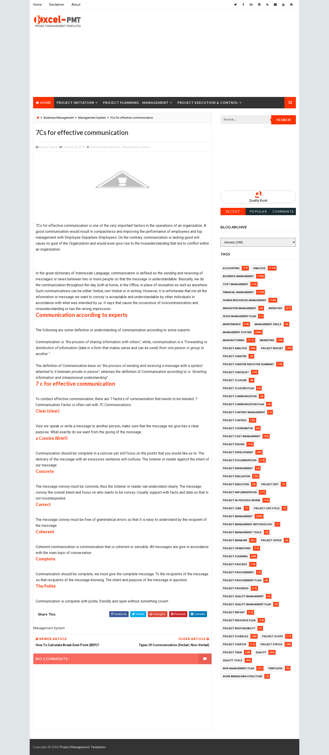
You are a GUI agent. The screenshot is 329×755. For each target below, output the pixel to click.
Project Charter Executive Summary (248, 364)
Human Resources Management (244, 300)
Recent (233, 211)
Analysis (259, 268)
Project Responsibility (239, 628)
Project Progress (236, 588)
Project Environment (238, 468)
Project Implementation (240, 492)
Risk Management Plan (238, 668)
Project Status (271, 644)
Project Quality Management (243, 596)
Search (283, 120)
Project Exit (270, 484)
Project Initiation (75, 102)
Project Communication (240, 396)
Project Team (232, 652)
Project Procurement (238, 572)
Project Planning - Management (136, 102)
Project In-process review (241, 500)
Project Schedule (235, 636)
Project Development (238, 452)
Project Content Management (244, 412)
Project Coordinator (238, 428)
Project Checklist (236, 372)
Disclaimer (56, 4)
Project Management (237, 516)
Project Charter (234, 356)
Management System (136, 147)
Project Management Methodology (247, 524)
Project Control (235, 420)
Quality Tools (232, 660)
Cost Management (235, 284)
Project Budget (272, 348)
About (76, 4)
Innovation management (239, 308)
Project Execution (236, 484)
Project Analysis (235, 348)
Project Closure (52, 114)
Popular (258, 211)
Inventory (275, 308)
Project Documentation (239, 460)
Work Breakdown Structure (242, 676)
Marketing (267, 340)
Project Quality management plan (247, 604)
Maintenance (232, 324)
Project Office (271, 540)
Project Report (234, 612)
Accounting (231, 268)
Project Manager (235, 540)
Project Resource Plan (239, 620)
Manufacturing (233, 340)
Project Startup (235, 644)
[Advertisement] (164, 65)
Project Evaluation (236, 476)
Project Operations (237, 548)
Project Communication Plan (243, 404)
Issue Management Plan (239, 316)
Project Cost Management (241, 436)
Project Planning (235, 556)
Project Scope (272, 636)
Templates (275, 668)
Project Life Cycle (266, 508)
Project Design (233, 444)
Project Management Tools (242, 532)
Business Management (105, 147)
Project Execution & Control (208, 102)
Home (37, 4)
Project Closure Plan (238, 388)
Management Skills (268, 324)
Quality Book (258, 200)
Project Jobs (232, 508)
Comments (283, 211)
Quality (261, 652)
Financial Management (238, 292)
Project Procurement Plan (242, 580)
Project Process (235, 564)
